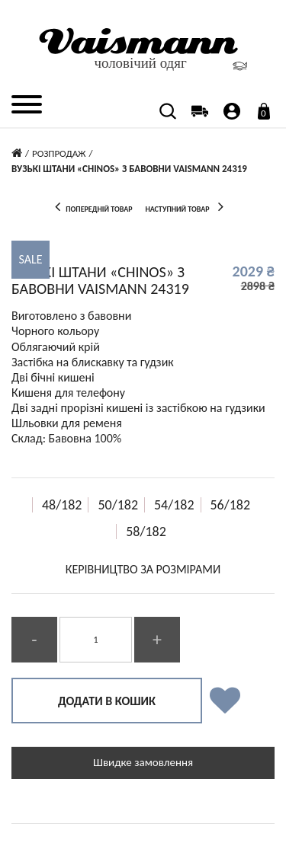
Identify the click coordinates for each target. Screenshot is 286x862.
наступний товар (187, 206)
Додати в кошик (107, 701)
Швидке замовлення (143, 762)
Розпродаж (59, 153)
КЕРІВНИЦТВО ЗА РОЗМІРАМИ (143, 569)
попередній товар (89, 206)
